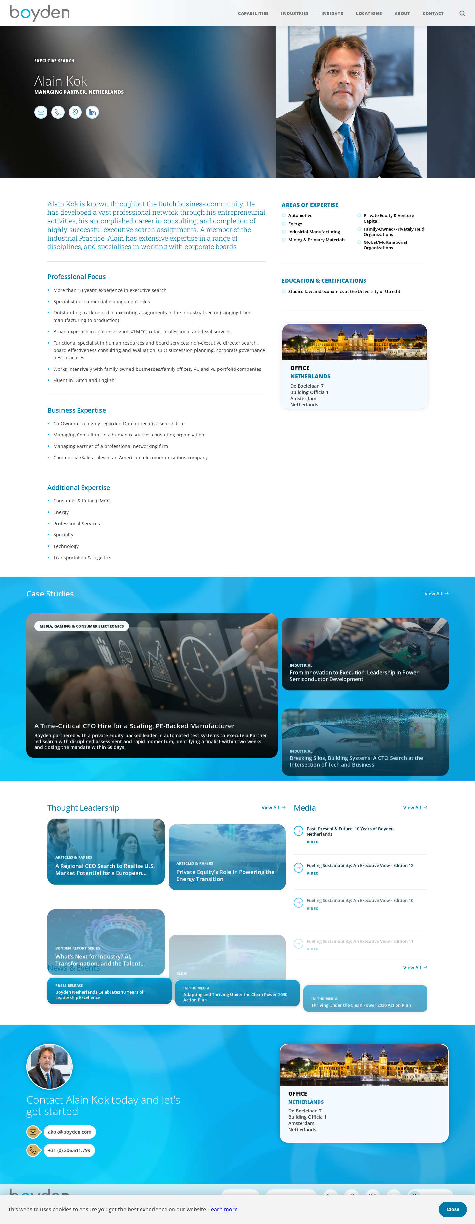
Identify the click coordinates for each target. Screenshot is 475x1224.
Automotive (300, 215)
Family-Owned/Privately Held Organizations (394, 231)
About (402, 13)
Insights (332, 13)
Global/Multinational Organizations (385, 244)
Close (453, 1209)
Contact (433, 13)
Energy (295, 224)
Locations (369, 13)
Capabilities (253, 13)
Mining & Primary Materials (316, 239)
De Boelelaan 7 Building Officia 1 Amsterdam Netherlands (309, 395)
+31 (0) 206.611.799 (69, 1150)
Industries (295, 13)
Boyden (39, 13)
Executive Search (54, 61)
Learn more (223, 1209)
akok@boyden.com (69, 1132)
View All (433, 593)
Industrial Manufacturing (314, 232)
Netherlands (106, 92)
